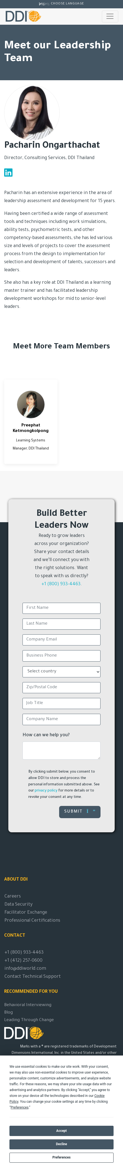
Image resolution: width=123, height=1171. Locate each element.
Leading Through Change (29, 1020)
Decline (61, 1144)
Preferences (61, 1157)
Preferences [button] (20, 1107)
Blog (8, 1013)
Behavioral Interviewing (27, 1005)
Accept (61, 1131)
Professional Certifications (32, 920)
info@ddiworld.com (25, 968)
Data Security (18, 904)
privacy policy (46, 791)
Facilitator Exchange (25, 912)
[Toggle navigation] (110, 16)
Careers (12, 896)
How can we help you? (46, 735)
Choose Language (67, 4)
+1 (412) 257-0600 (23, 960)
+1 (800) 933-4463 (61, 584)
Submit (80, 811)
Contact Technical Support (32, 976)
